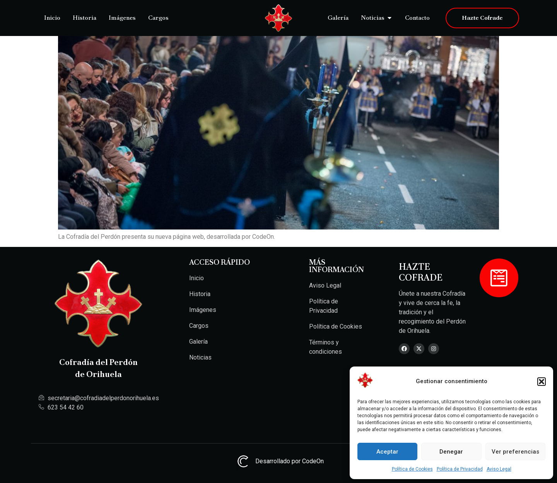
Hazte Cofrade (421, 272)
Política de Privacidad (460, 469)
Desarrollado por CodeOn (279, 461)
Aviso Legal (499, 469)
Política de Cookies (412, 469)
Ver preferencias (515, 451)
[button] (541, 381)
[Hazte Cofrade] (499, 278)
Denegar (451, 451)
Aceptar (387, 451)
